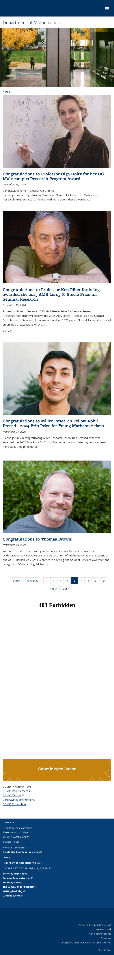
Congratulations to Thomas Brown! (37, 539)
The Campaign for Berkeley (20, 886)
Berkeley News (12, 882)
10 (104, 581)
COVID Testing (13, 795)
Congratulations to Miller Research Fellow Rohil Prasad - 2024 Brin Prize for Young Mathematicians (53, 423)
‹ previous (32, 581)
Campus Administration (18, 878)
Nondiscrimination (100, 933)
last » (67, 588)
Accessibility (103, 929)
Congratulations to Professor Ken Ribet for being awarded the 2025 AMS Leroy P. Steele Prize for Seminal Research (51, 294)
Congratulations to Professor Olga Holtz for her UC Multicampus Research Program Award (53, 176)
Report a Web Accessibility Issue (23, 862)
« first (17, 581)
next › (55, 588)
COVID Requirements (17, 791)
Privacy (106, 938)
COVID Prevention (15, 804)
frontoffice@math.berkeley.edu (22, 852)
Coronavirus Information (19, 799)
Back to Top (104, 950)
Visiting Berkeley (14, 891)
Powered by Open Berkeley (95, 925)
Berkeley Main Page (15, 873)
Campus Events (13, 895)
